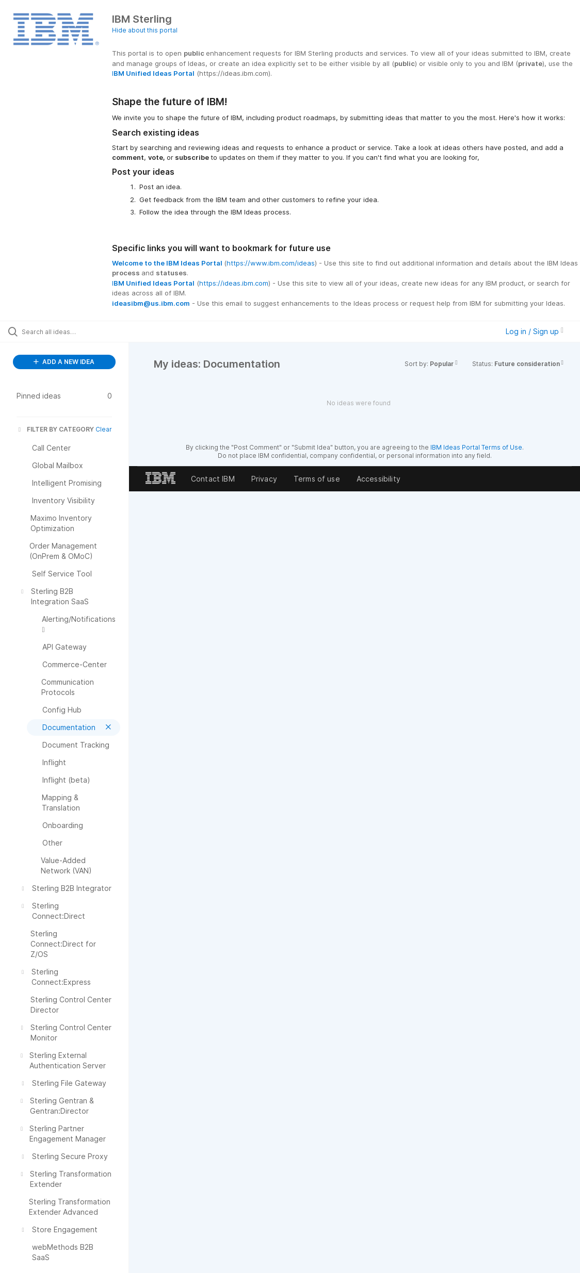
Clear (103, 429)
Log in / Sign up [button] (534, 331)
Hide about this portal (145, 30)
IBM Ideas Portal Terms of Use (476, 447)
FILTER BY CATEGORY (55, 429)
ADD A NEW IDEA (64, 362)
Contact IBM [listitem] (213, 478)
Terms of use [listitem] (317, 478)
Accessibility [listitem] (378, 478)
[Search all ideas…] (71, 331)
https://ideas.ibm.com (233, 283)
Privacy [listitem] (264, 478)
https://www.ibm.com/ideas (271, 263)
